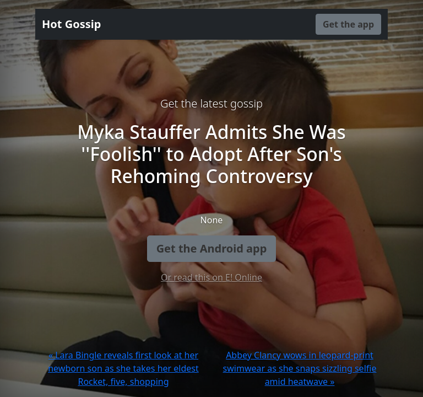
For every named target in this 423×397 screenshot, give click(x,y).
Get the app (348, 24)
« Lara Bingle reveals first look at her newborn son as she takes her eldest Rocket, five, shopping (123, 368)
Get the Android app (211, 248)
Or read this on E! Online (211, 277)
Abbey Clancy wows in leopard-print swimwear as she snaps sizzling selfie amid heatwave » (300, 368)
